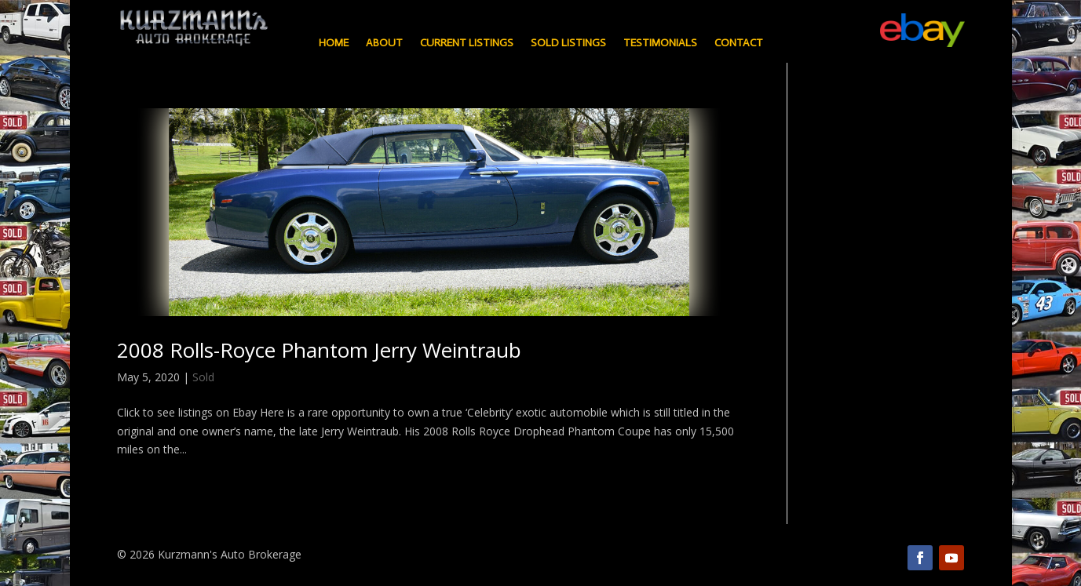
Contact (738, 43)
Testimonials (660, 43)
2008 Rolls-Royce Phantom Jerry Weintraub (319, 350)
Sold (203, 376)
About (384, 43)
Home (334, 43)
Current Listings (466, 43)
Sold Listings (568, 43)
